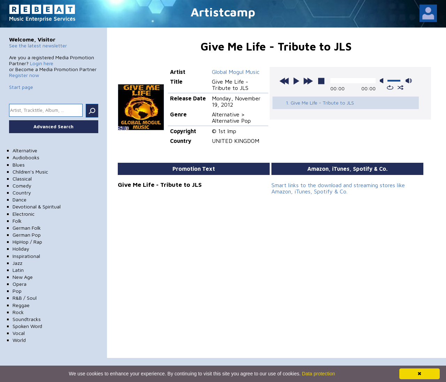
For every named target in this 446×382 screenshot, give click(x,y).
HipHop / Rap (27, 242)
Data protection (318, 373)
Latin (18, 270)
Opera (19, 284)
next (308, 81)
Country (22, 193)
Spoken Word (27, 326)
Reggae (21, 305)
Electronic (23, 214)
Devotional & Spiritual (37, 206)
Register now (24, 75)
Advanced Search (53, 126)
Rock (18, 312)
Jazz (17, 263)
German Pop (27, 235)
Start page (21, 87)
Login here (41, 63)
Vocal (19, 333)
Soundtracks (27, 319)
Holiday (21, 249)
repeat (390, 87)
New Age (23, 277)
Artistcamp (223, 12)
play (296, 81)
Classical (22, 179)
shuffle (400, 87)
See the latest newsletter (38, 45)
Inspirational (26, 256)
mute (383, 80)
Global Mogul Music (236, 72)
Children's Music (30, 172)
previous (284, 81)
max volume (409, 80)
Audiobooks (26, 157)
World (19, 340)
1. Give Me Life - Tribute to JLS (320, 103)
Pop (17, 291)
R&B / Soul (25, 298)
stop (321, 81)
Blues (19, 165)
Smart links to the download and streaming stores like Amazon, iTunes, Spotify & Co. (338, 188)
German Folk (27, 228)
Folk (17, 221)
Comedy (22, 186)
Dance (19, 200)
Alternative (25, 150)
